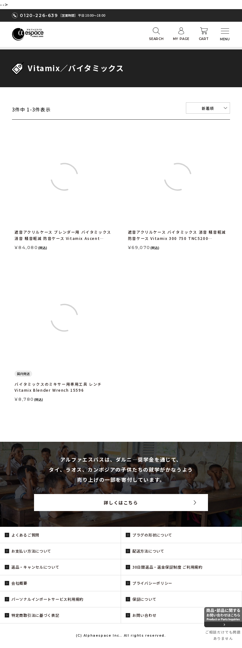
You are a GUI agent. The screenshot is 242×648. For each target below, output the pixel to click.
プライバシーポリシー (152, 583)
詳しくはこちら (121, 502)
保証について (144, 599)
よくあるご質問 (25, 534)
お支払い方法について (31, 551)
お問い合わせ (144, 615)
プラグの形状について (152, 534)
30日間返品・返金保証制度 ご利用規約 (167, 567)
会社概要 (19, 583)
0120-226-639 (39, 15)
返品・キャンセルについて (35, 567)
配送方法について (148, 551)
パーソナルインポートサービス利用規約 (47, 599)
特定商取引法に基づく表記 (35, 615)
